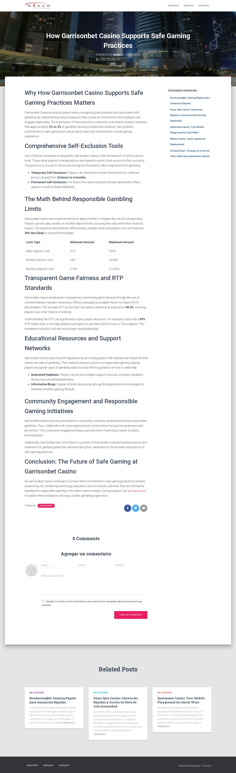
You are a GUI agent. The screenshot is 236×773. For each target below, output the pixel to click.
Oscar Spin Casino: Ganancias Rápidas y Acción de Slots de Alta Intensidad (188, 115)
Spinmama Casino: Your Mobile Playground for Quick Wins (181, 700)
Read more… (69, 722)
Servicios (189, 6)
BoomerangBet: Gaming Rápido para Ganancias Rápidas (53, 700)
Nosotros (173, 6)
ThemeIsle (206, 765)
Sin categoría (46, 505)
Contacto (203, 6)
